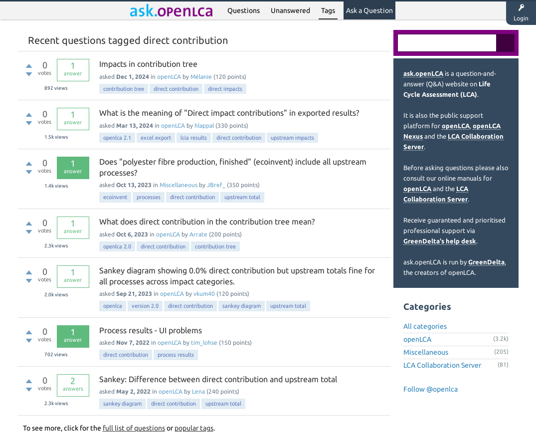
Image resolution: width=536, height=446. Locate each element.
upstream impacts (292, 138)
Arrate (198, 234)
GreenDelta (486, 261)
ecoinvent (115, 197)
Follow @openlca (430, 389)
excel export (156, 138)
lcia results (193, 138)
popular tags (194, 428)
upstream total (242, 197)
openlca (112, 306)
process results (176, 355)
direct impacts (225, 89)
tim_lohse (204, 342)
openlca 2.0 (117, 246)
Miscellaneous (178, 185)
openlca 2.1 (117, 138)
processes (149, 197)
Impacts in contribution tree (148, 63)
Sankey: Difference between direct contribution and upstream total (218, 379)
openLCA (169, 76)
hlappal (204, 125)
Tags (328, 10)
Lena (198, 391)
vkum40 (204, 293)
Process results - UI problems (150, 330)
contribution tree (123, 89)
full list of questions (134, 428)
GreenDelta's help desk (439, 240)
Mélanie (201, 76)
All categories (425, 326)
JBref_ (216, 185)
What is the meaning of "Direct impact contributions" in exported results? (229, 112)
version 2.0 (145, 306)
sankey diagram (241, 306)
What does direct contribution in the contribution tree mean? (207, 221)
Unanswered (290, 10)
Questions (243, 10)
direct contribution (176, 89)
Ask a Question (369, 10)
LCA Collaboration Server (442, 365)
